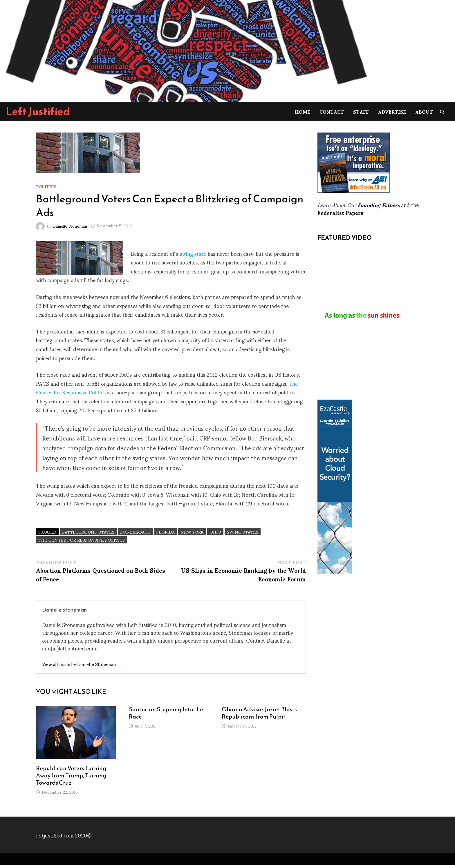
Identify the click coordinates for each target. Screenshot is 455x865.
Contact (331, 111)
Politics (46, 186)
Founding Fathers (379, 204)
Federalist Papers (340, 212)
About (424, 111)
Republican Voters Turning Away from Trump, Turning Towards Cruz (71, 775)
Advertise (392, 111)
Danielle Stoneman (70, 225)
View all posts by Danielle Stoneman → (82, 664)
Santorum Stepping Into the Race (166, 713)
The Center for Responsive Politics (81, 539)
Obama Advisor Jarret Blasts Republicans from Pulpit (259, 713)
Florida (165, 531)
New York (192, 531)
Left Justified (38, 111)
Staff (361, 111)
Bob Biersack (135, 531)
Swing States (242, 531)
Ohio (215, 531)
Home (302, 111)
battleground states (88, 531)
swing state (193, 253)
